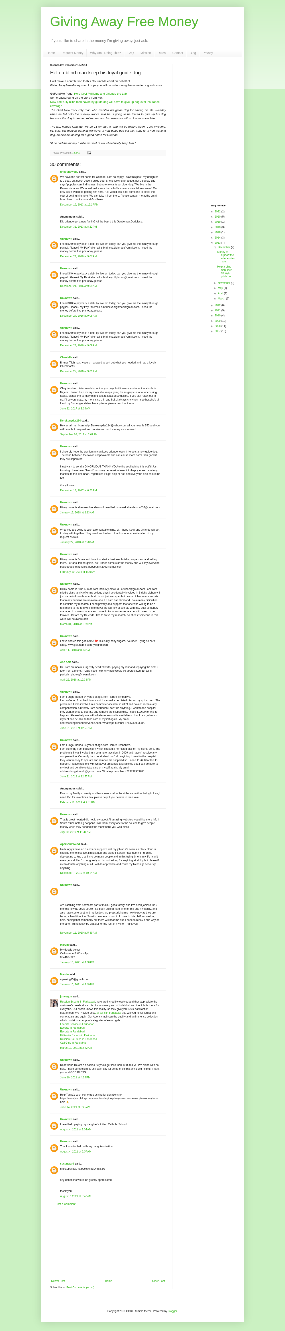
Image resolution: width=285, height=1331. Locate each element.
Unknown (66, 238)
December (224, 247)
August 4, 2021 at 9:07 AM (75, 1151)
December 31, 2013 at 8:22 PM (78, 226)
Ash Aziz (65, 662)
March (222, 298)
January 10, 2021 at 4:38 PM (77, 962)
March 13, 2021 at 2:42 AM (76, 1047)
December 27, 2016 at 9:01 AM (78, 371)
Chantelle (66, 357)
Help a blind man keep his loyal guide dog (224, 271)
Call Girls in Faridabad (108, 1012)
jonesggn (66, 996)
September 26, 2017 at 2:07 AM (79, 434)
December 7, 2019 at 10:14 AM (78, 872)
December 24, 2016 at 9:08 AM (78, 286)
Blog (193, 53)
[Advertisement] (108, 1242)
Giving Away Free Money (124, 21)
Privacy (208, 53)
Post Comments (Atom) (80, 1287)
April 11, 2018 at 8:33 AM (75, 650)
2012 (218, 305)
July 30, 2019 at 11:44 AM (75, 832)
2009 (218, 320)
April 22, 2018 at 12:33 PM (75, 679)
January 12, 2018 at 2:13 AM (77, 512)
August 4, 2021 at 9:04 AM (75, 1129)
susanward (67, 1163)
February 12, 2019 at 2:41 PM (77, 802)
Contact (177, 53)
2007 (218, 331)
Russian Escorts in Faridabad (77, 1001)
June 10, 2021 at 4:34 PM (75, 1077)
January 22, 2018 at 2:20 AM (77, 542)
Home (51, 53)
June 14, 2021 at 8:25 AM (75, 1107)
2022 (218, 211)
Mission (145, 53)
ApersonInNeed (70, 844)
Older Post (158, 1281)
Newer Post (58, 1281)
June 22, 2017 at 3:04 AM (75, 408)
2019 (218, 221)
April (221, 293)
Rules (162, 53)
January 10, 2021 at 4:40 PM (77, 984)
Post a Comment (65, 1204)
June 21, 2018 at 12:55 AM (76, 728)
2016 (218, 232)
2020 (218, 216)
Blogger (172, 1311)
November (224, 282)
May (221, 288)
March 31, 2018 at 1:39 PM (76, 624)
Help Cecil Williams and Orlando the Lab (100, 93)
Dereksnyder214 (70, 420)
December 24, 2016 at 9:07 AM (78, 256)
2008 (218, 326)
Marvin (64, 944)
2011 (218, 310)
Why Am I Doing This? (105, 53)
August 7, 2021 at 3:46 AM (75, 1196)
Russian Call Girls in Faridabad (78, 1039)
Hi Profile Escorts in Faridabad (78, 1035)
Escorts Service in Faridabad (77, 1024)
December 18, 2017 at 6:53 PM (78, 490)
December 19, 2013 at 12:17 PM (79, 204)
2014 (218, 237)
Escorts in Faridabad (72, 1027)
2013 (218, 242)
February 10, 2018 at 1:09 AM (77, 571)
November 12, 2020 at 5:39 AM (78, 932)
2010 (218, 315)
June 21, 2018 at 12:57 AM (76, 776)
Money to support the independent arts (225, 256)
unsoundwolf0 (69, 171)
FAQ (131, 53)
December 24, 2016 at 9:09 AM (78, 345)
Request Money (72, 53)
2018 (218, 227)
